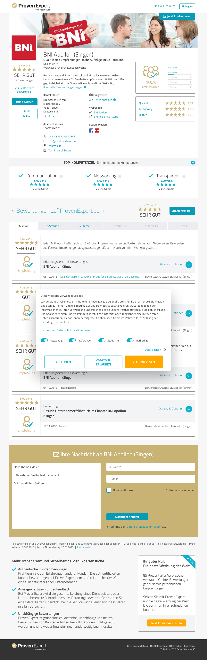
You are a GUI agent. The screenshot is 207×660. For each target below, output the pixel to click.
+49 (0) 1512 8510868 (61, 136)
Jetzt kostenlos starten (166, 623)
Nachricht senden (127, 516)
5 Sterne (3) (54, 226)
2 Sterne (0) (151, 226)
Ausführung (146, 109)
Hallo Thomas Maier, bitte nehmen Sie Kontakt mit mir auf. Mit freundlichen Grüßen (56, 496)
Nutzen (143, 115)
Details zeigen (149, 349)
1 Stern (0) (183, 226)
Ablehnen (63, 362)
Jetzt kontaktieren (177, 16)
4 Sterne (172, 72)
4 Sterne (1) (86, 226)
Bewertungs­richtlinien (137, 646)
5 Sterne (172, 67)
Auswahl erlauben (103, 361)
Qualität (143, 103)
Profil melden (84, 547)
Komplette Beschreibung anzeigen (64, 87)
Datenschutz (176, 646)
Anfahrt (52, 116)
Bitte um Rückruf (123, 490)
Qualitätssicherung (159, 646)
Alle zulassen (144, 362)
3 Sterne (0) (119, 226)
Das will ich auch (165, 6)
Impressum (51, 330)
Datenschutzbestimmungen (77, 330)
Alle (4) (23, 226)
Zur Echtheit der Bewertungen (24, 89)
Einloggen (187, 6)
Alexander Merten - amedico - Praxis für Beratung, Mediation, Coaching (99, 276)
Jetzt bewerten (24, 102)
